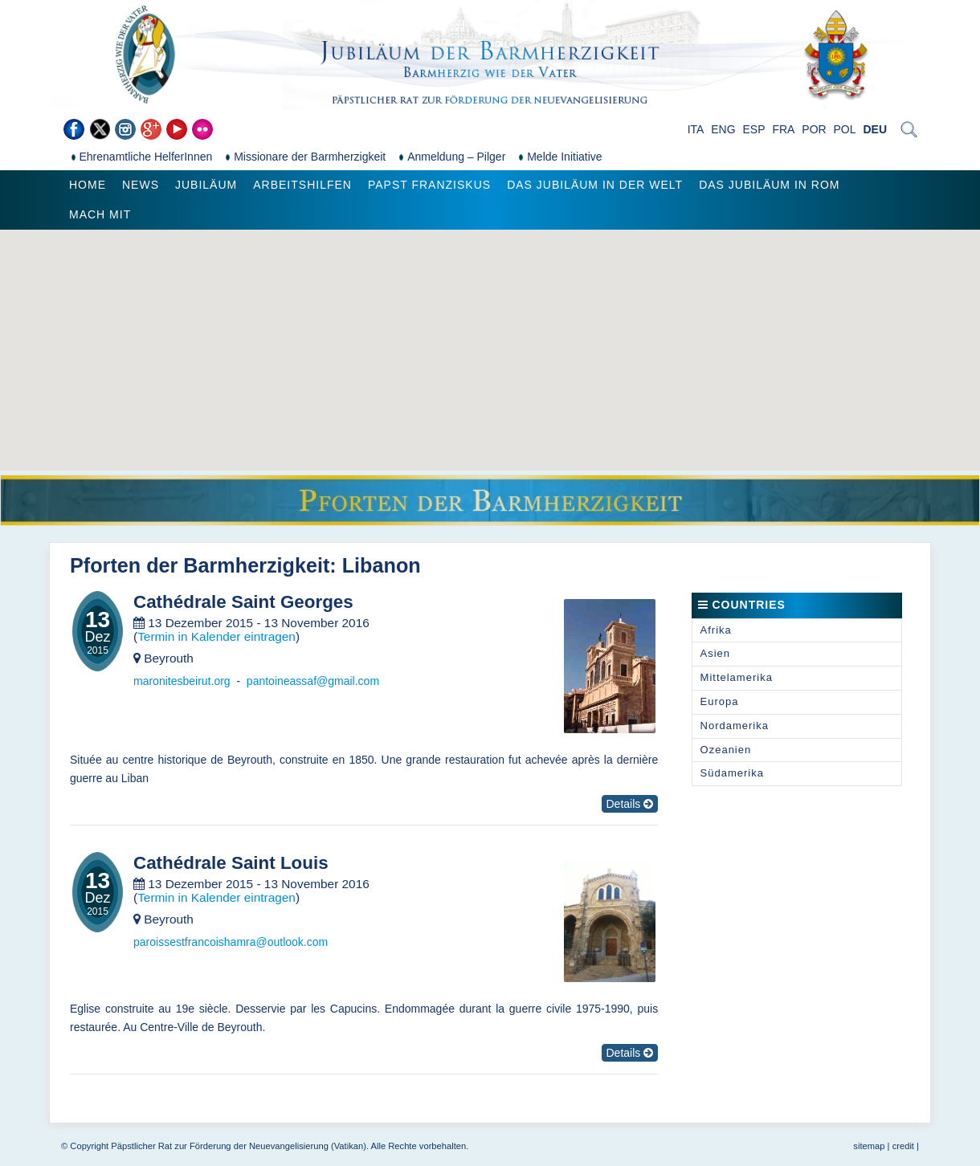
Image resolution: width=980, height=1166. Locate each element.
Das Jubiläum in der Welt (595, 184)
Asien (715, 653)
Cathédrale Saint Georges (243, 602)
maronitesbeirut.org (182, 681)
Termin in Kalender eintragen (216, 636)
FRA (783, 129)
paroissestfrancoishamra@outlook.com (230, 942)
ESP (754, 129)
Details (630, 803)
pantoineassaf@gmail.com (313, 681)
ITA (696, 129)
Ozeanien (726, 750)
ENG (723, 129)
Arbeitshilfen (302, 184)
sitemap (868, 1146)
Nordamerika (734, 726)
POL (845, 129)
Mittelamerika (736, 677)
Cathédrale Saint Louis (231, 863)
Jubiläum (206, 184)
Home (87, 184)
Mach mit (100, 214)
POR (814, 129)
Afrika (716, 630)
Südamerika (732, 773)
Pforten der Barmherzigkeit (199, 565)
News (140, 184)
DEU (875, 129)
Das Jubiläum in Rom (769, 184)
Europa (719, 701)
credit (903, 1146)
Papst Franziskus (429, 184)
